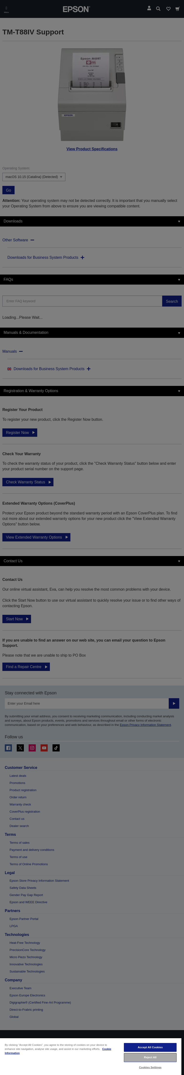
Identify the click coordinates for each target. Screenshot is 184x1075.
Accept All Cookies (150, 1047)
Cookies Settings (150, 1067)
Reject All (150, 1057)
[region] (90, 1056)
